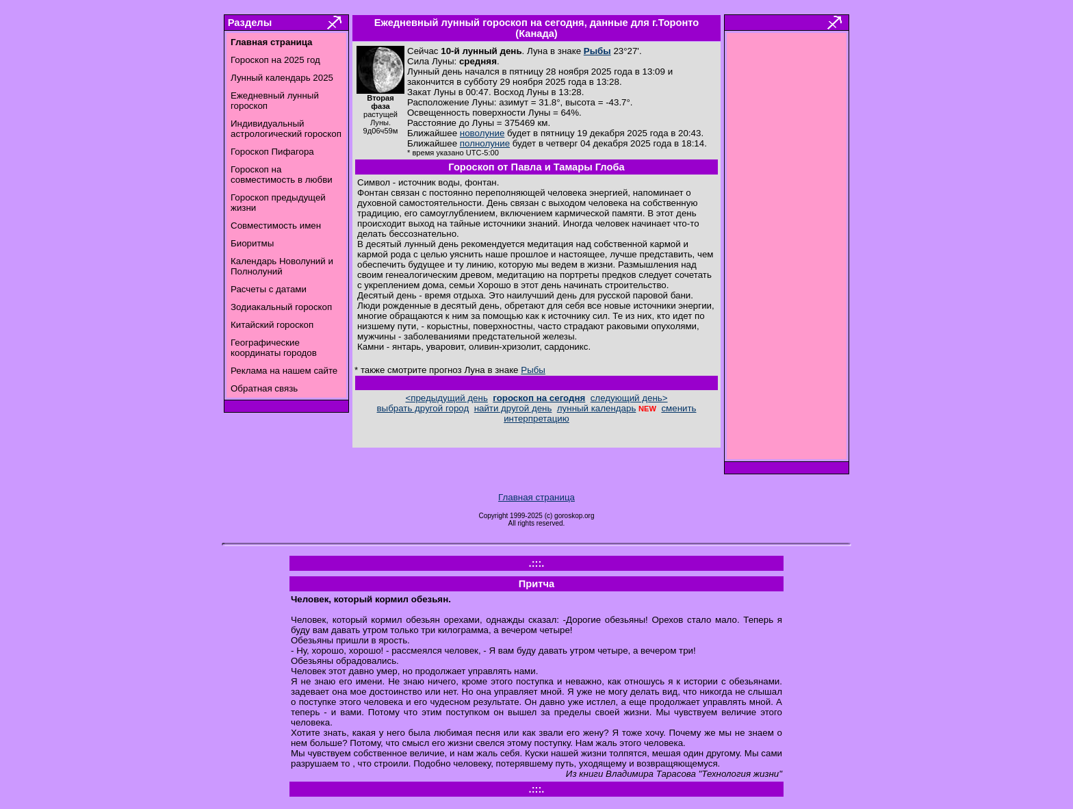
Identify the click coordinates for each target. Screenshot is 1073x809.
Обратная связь (264, 388)
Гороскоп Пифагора (272, 151)
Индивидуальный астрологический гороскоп (286, 128)
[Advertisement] (787, 249)
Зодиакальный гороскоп (281, 307)
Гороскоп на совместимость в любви (282, 174)
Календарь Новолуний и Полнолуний (282, 266)
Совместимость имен (276, 225)
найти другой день (513, 408)
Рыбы (597, 51)
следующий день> (629, 398)
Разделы (250, 22)
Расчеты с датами (269, 289)
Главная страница (536, 497)
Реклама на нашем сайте (284, 370)
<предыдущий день (446, 398)
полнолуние (485, 143)
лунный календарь (596, 408)
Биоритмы (252, 243)
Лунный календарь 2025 (282, 78)
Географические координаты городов (274, 347)
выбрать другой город (423, 408)
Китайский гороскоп (272, 325)
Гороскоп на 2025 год (275, 60)
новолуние (482, 133)
